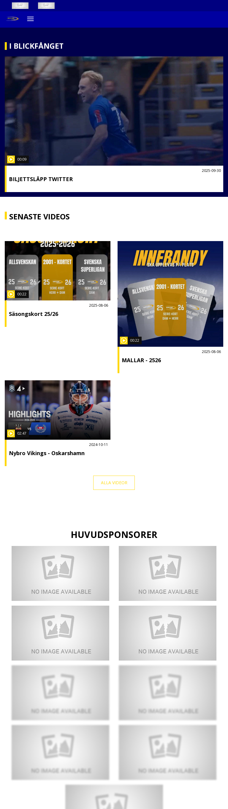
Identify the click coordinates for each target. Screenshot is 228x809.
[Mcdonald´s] (167, 752)
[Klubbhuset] (60, 573)
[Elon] (167, 692)
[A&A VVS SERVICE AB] (60, 752)
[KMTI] (60, 633)
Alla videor (114, 482)
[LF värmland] (167, 633)
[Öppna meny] (30, 19)
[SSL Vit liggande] (25, 5)
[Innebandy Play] (51, 5)
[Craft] (60, 692)
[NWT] (167, 573)
